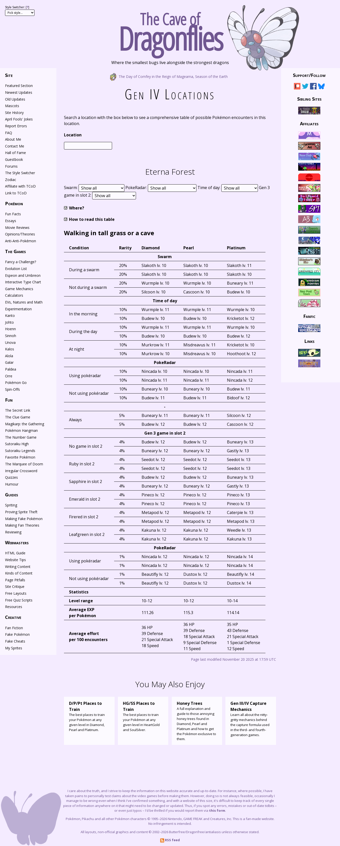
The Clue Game (17, 417)
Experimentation (18, 309)
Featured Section (19, 85)
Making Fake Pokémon (24, 518)
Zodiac (10, 179)
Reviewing (13, 532)
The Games (15, 251)
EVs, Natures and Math (24, 302)
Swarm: (71, 188)
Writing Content (17, 566)
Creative (13, 617)
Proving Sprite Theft (21, 511)
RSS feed (170, 840)
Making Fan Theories (22, 525)
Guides (11, 495)
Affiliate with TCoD (20, 186)
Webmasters (17, 542)
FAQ (8, 132)
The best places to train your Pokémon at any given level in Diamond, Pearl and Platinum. (89, 716)
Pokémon (14, 203)
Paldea (10, 369)
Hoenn (10, 328)
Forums (11, 166)
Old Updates (15, 99)
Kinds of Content (18, 573)
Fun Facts (13, 214)
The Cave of (170, 29)
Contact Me (14, 146)
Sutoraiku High (17, 443)
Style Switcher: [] (17, 7)
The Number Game (21, 437)
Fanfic (309, 316)
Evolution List (16, 268)
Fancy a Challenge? (20, 261)
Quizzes (11, 477)
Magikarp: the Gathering (24, 423)
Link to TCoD (16, 193)
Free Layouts (15, 593)
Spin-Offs (12, 389)
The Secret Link (17, 410)
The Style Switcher (20, 172)
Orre (8, 376)
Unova (10, 342)
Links (309, 341)
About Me (13, 139)
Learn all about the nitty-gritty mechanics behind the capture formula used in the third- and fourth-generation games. (250, 718)
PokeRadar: (136, 188)
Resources (13, 606)
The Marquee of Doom (24, 464)
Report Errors (16, 126)
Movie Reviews (17, 227)
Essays (10, 220)
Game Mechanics (19, 288)
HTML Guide (15, 553)
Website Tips (15, 559)
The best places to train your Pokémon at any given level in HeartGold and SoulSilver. (143, 716)
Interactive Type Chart (23, 282)
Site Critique (14, 586)
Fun (9, 400)
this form (217, 810)
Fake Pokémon (17, 634)
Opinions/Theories (20, 234)
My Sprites (13, 648)
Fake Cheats (15, 641)
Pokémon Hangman (21, 430)
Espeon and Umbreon (23, 275)
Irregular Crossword (21, 470)
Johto (9, 322)
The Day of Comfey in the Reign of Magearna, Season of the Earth (170, 76)
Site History (14, 112)
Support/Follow (309, 75)
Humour (11, 484)
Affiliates (309, 123)
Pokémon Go (16, 382)
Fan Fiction (14, 627)
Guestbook (14, 159)
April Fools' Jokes (19, 119)
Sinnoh (10, 335)
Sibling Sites (309, 99)
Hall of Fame (15, 152)
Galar (9, 362)
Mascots (12, 105)
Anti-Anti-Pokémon (20, 240)
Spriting (11, 505)
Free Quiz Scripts (18, 600)
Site (9, 75)
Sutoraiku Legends (20, 450)
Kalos (9, 349)
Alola (9, 355)
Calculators (14, 295)
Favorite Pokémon (20, 457)
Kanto (10, 315)
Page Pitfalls (15, 580)
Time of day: (209, 188)
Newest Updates (18, 92)
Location (73, 135)
